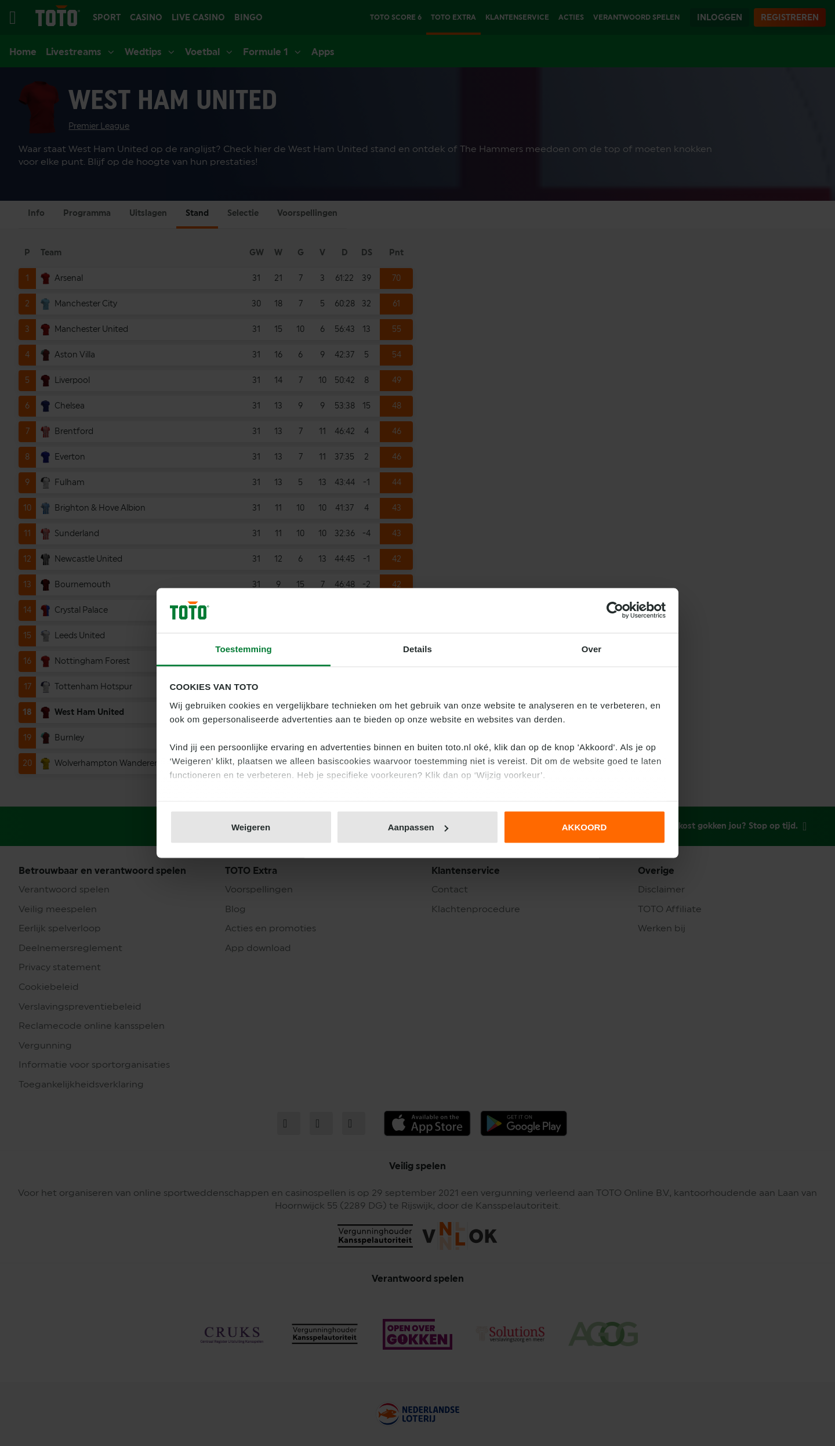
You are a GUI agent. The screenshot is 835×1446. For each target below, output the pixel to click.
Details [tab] (417, 648)
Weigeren (250, 827)
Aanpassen (418, 827)
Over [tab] (592, 648)
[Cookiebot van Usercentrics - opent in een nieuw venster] (615, 610)
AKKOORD (584, 827)
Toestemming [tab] (243, 648)
